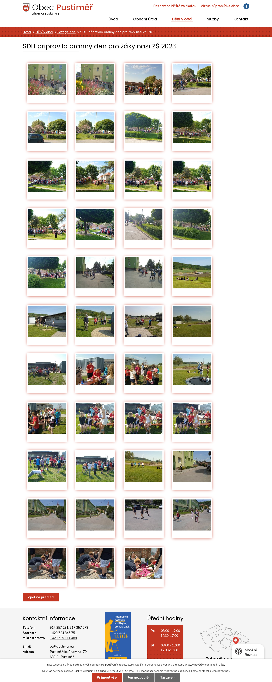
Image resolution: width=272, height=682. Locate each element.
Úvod (113, 19)
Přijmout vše (107, 677)
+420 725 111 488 (63, 638)
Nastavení (167, 677)
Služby (213, 19)
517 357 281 (59, 627)
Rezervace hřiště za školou (174, 6)
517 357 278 (79, 627)
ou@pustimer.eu (62, 646)
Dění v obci (182, 19)
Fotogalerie (66, 32)
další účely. (219, 664)
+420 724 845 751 (63, 633)
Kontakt (241, 19)
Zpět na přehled (41, 597)
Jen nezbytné (138, 677)
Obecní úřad (145, 19)
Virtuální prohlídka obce (220, 6)
